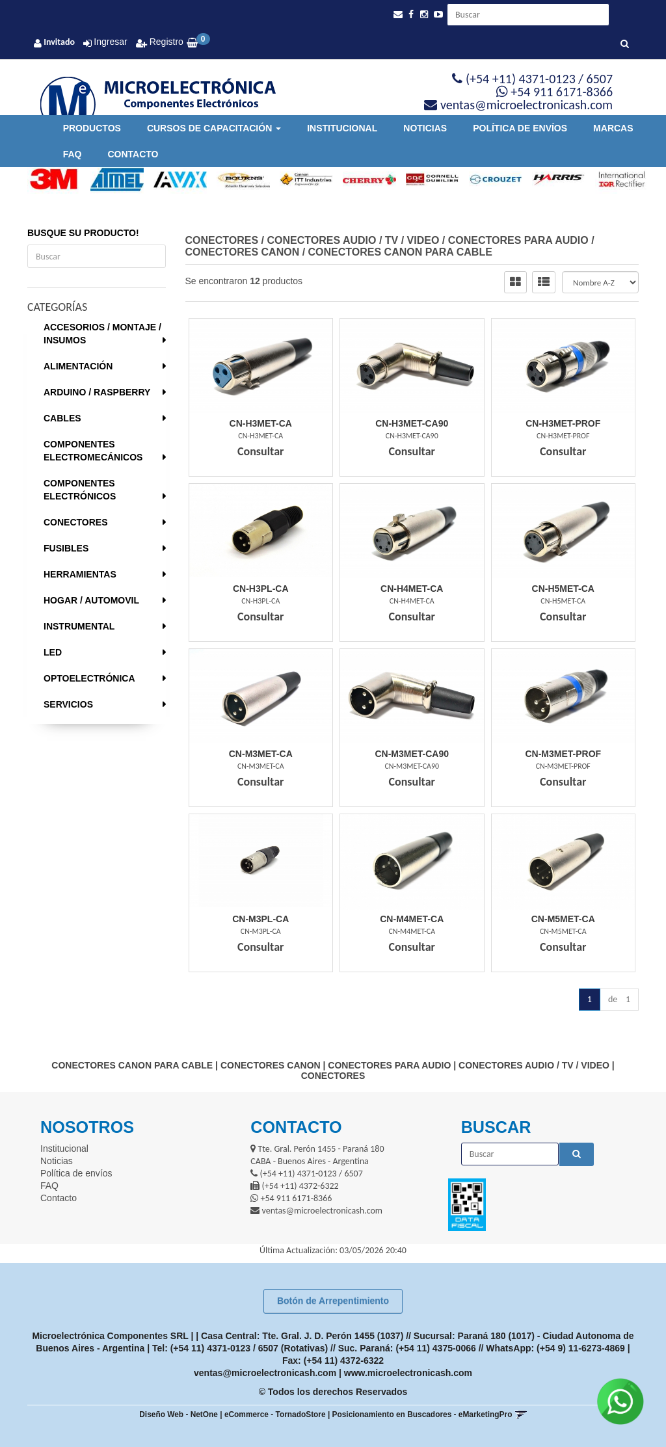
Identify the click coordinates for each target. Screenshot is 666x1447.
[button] (398, 14)
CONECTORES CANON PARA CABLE (400, 252)
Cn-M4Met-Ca (412, 919)
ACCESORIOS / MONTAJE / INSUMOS (102, 333)
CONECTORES (76, 522)
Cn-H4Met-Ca (411, 588)
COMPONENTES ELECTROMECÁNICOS (93, 450)
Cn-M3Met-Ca (261, 754)
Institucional (342, 128)
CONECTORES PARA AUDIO (518, 240)
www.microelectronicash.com (408, 1373)
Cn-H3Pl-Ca (261, 588)
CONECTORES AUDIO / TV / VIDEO (353, 240)
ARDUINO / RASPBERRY (97, 392)
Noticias (425, 128)
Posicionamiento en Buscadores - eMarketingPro (422, 1414)
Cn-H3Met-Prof (563, 423)
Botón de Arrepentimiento (333, 1300)
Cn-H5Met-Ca (563, 588)
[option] (49, 179)
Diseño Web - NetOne (178, 1414)
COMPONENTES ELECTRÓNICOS (80, 489)
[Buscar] (624, 44)
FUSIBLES (66, 548)
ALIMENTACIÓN (78, 366)
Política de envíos (520, 128)
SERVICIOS (68, 704)
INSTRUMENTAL (79, 626)
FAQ (72, 154)
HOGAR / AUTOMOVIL (91, 600)
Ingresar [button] (110, 41)
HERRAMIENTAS (80, 574)
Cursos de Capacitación (214, 128)
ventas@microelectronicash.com (265, 1373)
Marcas (613, 128)
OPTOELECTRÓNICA (89, 678)
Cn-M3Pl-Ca (260, 919)
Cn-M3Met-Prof (563, 754)
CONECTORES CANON (242, 252)
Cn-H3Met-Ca (261, 423)
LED (53, 652)
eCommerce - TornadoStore (275, 1414)
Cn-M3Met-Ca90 (412, 754)
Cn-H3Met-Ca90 (411, 423)
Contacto (132, 154)
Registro (165, 41)
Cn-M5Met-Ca (563, 919)
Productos (92, 128)
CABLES (62, 418)
